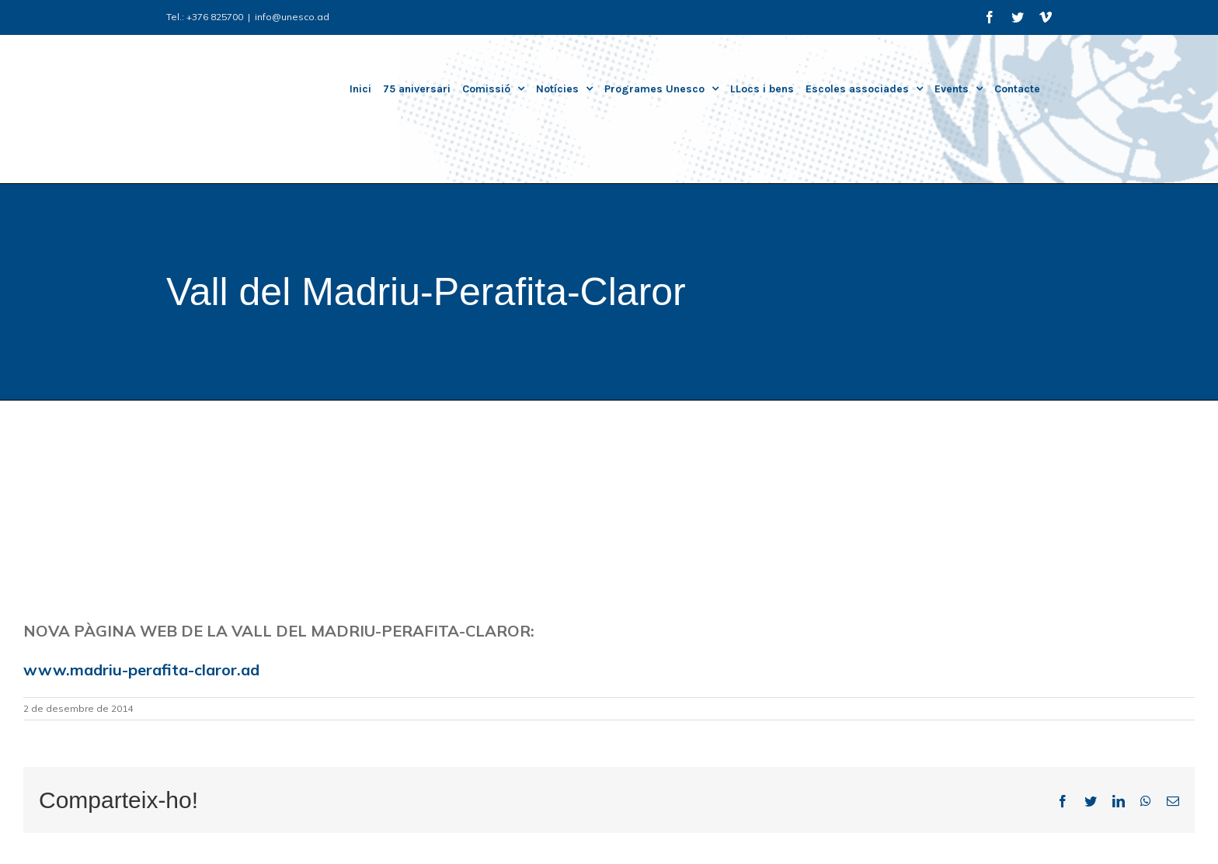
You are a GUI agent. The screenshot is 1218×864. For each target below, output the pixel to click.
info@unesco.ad (292, 17)
